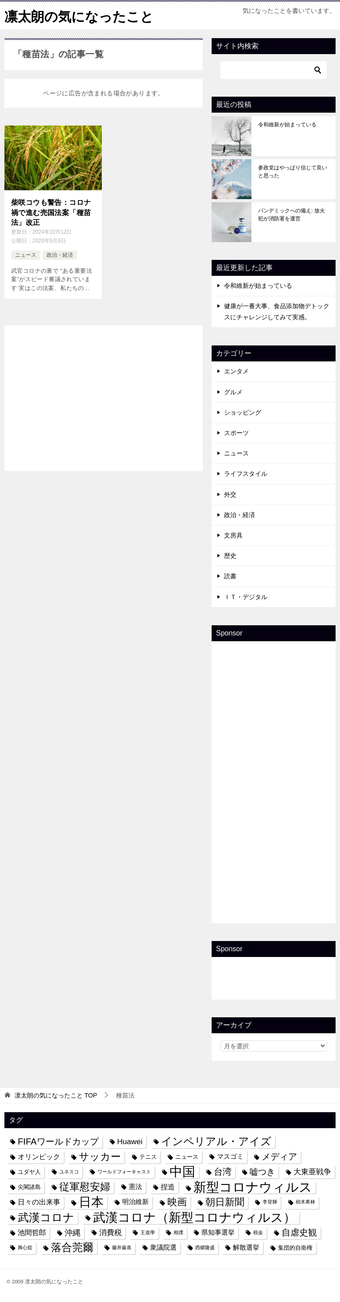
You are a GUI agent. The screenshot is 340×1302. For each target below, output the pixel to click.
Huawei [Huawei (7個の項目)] (130, 1141)
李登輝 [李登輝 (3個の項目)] (270, 1201)
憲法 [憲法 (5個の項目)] (135, 1186)
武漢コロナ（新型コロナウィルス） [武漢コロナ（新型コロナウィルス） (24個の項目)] (194, 1217)
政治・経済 (59, 254)
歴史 (230, 555)
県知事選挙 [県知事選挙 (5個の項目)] (218, 1231)
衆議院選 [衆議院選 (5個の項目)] (163, 1247)
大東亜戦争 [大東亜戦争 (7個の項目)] (312, 1171)
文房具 (233, 534)
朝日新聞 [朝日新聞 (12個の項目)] (224, 1202)
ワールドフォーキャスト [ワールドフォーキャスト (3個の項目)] (124, 1171)
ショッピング (242, 412)
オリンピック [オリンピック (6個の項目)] (39, 1156)
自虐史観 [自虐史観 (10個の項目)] (299, 1232)
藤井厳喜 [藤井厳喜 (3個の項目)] (121, 1247)
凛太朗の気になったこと (79, 15)
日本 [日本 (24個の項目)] (91, 1202)
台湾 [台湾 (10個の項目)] (223, 1171)
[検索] (273, 69)
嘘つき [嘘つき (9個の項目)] (262, 1171)
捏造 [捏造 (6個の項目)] (168, 1186)
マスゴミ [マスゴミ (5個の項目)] (230, 1156)
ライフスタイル (245, 473)
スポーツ (236, 432)
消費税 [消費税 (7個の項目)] (110, 1231)
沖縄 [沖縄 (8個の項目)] (73, 1232)
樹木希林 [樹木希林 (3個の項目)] (305, 1201)
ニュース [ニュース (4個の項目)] (186, 1156)
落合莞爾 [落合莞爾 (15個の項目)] (72, 1247)
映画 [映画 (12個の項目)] (177, 1202)
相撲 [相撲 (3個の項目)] (178, 1232)
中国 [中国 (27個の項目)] (182, 1171)
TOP (56, 1094)
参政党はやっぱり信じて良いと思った (292, 171)
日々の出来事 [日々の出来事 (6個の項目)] (39, 1202)
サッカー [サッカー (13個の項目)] (100, 1156)
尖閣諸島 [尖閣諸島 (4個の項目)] (29, 1186)
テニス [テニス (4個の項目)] (148, 1156)
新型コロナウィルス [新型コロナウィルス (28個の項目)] (252, 1186)
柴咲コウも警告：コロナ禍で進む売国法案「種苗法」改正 (51, 212)
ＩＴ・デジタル (245, 596)
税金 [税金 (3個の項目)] (258, 1232)
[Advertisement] (103, 396)
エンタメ (236, 371)
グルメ (233, 391)
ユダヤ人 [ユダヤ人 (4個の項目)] (29, 1171)
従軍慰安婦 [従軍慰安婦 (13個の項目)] (84, 1186)
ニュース (25, 254)
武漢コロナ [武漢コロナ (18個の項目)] (46, 1217)
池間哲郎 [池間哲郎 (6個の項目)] (32, 1232)
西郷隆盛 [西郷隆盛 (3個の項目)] (205, 1247)
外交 (230, 494)
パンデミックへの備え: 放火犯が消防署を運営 (291, 214)
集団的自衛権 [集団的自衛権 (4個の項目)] (295, 1247)
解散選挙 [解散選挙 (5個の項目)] (246, 1247)
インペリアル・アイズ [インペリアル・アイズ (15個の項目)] (216, 1141)
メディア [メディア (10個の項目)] (279, 1156)
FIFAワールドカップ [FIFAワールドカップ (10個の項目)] (58, 1141)
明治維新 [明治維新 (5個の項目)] (135, 1201)
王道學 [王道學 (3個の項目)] (147, 1232)
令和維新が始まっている (287, 124)
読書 (230, 575)
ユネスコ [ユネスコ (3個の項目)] (69, 1171)
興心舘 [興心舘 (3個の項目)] (25, 1247)
